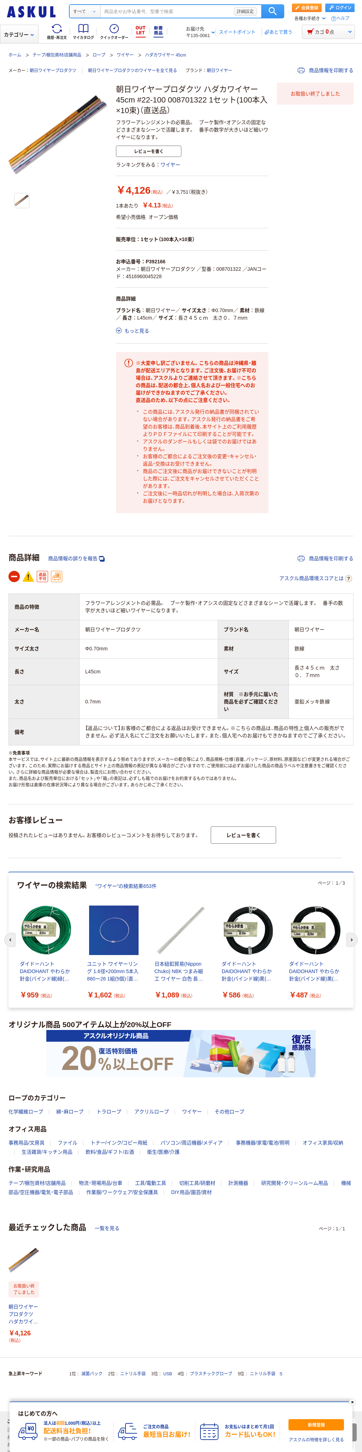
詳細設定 (245, 11)
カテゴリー (19, 34)
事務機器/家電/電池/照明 (263, 1143)
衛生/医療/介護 (163, 1152)
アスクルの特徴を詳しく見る (316, 1440)
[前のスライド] (10, 940)
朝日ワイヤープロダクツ (53, 70)
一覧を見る (107, 1228)
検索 (272, 11)
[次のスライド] (352, 940)
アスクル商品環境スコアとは (315, 578)
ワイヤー (125, 55)
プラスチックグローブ (211, 1373)
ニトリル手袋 (133, 1373)
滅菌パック (92, 1373)
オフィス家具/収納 (323, 1143)
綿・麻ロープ (69, 1111)
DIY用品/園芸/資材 (191, 1192)
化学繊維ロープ (25, 1111)
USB (167, 1373)
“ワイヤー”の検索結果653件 (126, 886)
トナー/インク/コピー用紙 (119, 1143)
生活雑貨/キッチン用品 (47, 1152)
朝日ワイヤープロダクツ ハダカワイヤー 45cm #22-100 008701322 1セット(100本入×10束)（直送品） (23, 1314)
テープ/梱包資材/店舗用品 (57, 55)
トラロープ (109, 1111)
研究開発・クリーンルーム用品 (294, 1183)
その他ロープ (229, 1111)
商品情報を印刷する (326, 70)
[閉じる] (352, 1402)
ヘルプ (343, 18)
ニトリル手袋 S (266, 1373)
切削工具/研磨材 (197, 1183)
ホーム (14, 55)
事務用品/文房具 (26, 1143)
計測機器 (238, 1183)
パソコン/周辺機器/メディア (191, 1143)
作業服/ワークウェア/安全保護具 (122, 1192)
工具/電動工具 (150, 1183)
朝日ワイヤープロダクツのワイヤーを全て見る (132, 70)
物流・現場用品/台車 (100, 1183)
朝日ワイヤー (219, 70)
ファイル (67, 1143)
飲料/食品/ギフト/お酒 (110, 1152)
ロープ (99, 55)
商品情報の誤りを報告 (76, 559)
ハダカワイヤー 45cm (165, 55)
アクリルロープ (151, 1111)
